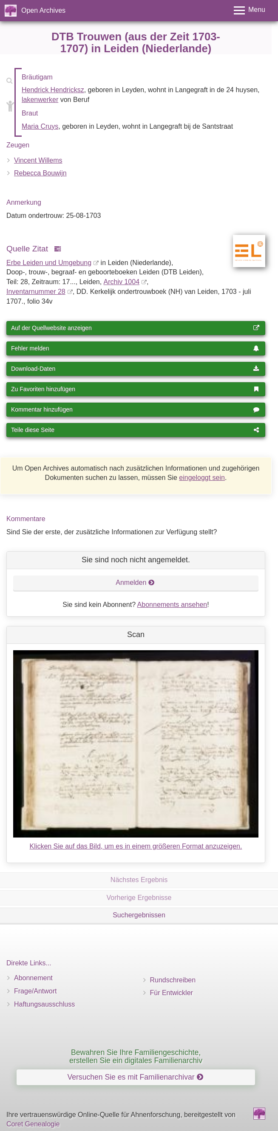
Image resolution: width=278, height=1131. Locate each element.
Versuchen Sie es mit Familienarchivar (135, 1077)
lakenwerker (40, 99)
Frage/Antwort (35, 991)
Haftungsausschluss (44, 1004)
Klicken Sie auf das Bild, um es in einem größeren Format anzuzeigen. (136, 846)
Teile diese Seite (135, 429)
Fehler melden (135, 348)
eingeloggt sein (202, 477)
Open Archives (43, 10)
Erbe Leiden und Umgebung (48, 262)
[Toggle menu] (249, 10)
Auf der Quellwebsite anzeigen (135, 327)
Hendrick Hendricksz (53, 89)
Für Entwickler (171, 992)
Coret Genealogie (33, 1124)
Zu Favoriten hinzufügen (135, 389)
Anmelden (135, 582)
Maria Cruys (40, 126)
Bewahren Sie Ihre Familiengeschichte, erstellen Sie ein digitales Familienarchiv (135, 1056)
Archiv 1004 (122, 281)
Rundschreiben (173, 980)
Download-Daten (135, 368)
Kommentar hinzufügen (135, 409)
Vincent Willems (38, 160)
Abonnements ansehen (172, 604)
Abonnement (33, 978)
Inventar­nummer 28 (35, 291)
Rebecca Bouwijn (40, 173)
